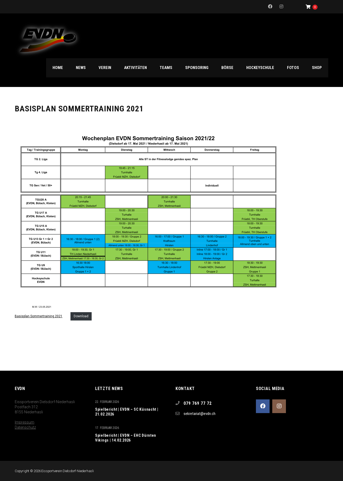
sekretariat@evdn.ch (199, 413)
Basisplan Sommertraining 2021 (38, 316)
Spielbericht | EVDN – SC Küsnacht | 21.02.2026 (126, 411)
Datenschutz (25, 427)
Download (81, 316)
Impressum (24, 422)
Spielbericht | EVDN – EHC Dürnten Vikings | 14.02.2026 (125, 437)
